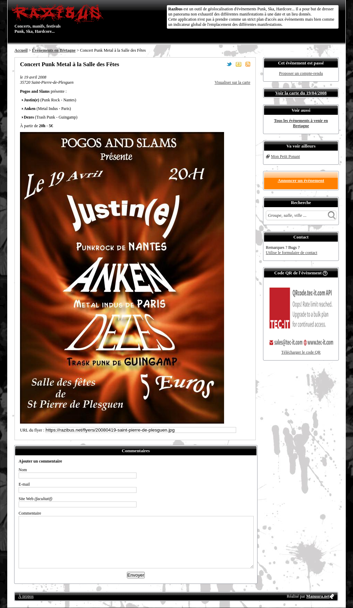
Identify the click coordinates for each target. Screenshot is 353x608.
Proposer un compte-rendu (301, 73)
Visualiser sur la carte (232, 82)
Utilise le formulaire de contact (291, 252)
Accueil (21, 50)
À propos (25, 596)
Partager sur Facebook (220, 64)
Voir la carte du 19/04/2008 (301, 92)
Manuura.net (318, 596)
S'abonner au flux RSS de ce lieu (248, 64)
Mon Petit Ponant (285, 156)
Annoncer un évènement (301, 180)
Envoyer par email (238, 64)
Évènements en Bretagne (53, 50)
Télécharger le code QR (301, 352)
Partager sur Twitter (229, 64)
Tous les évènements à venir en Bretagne (301, 123)
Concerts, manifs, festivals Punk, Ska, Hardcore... (59, 18)
